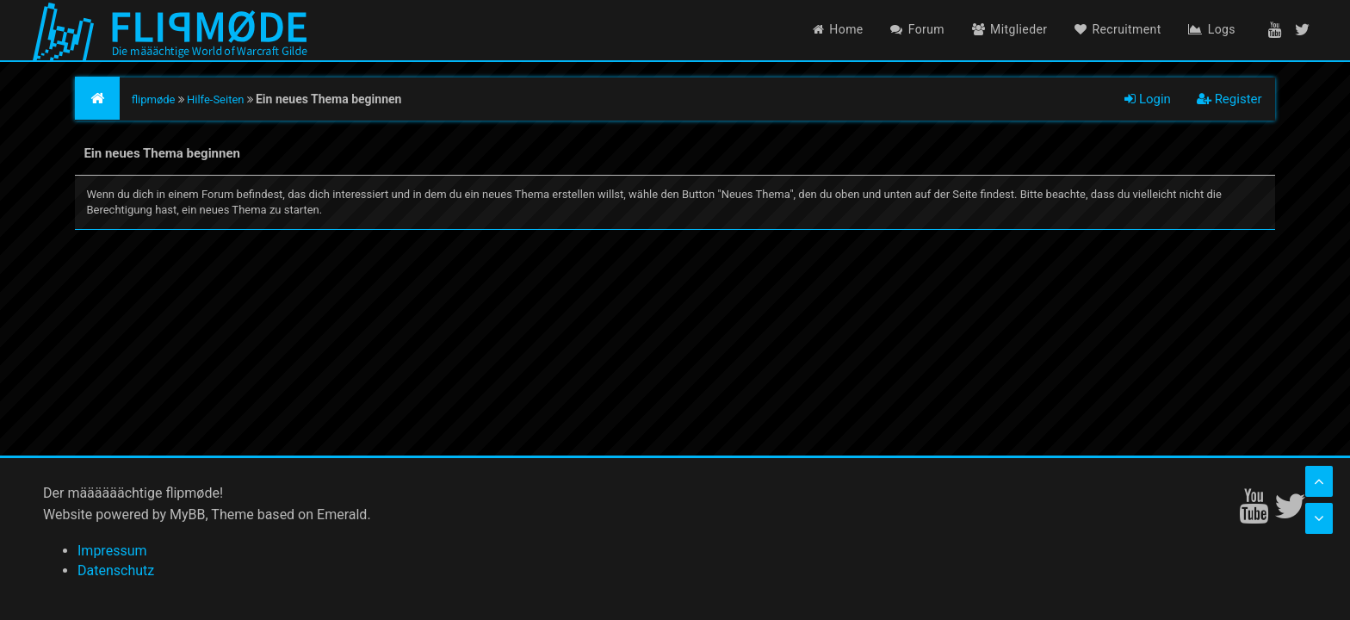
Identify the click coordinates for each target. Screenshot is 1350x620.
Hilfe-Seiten (216, 99)
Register (1229, 99)
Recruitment (1117, 29)
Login (1147, 99)
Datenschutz (115, 570)
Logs (1211, 29)
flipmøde (154, 99)
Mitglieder (1010, 29)
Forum (917, 29)
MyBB (187, 514)
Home (838, 29)
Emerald (342, 514)
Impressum (112, 550)
